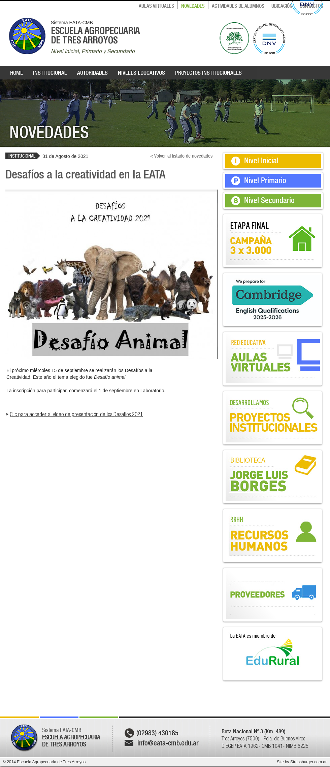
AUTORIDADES (92, 72)
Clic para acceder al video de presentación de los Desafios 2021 (76, 414)
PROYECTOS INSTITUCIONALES (208, 72)
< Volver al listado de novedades (181, 156)
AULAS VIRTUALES (156, 6)
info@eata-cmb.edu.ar (168, 743)
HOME (16, 72)
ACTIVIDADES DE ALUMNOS (238, 6)
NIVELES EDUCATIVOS (141, 72)
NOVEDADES (193, 6)
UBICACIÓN (282, 6)
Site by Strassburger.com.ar (302, 762)
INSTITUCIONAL (50, 72)
